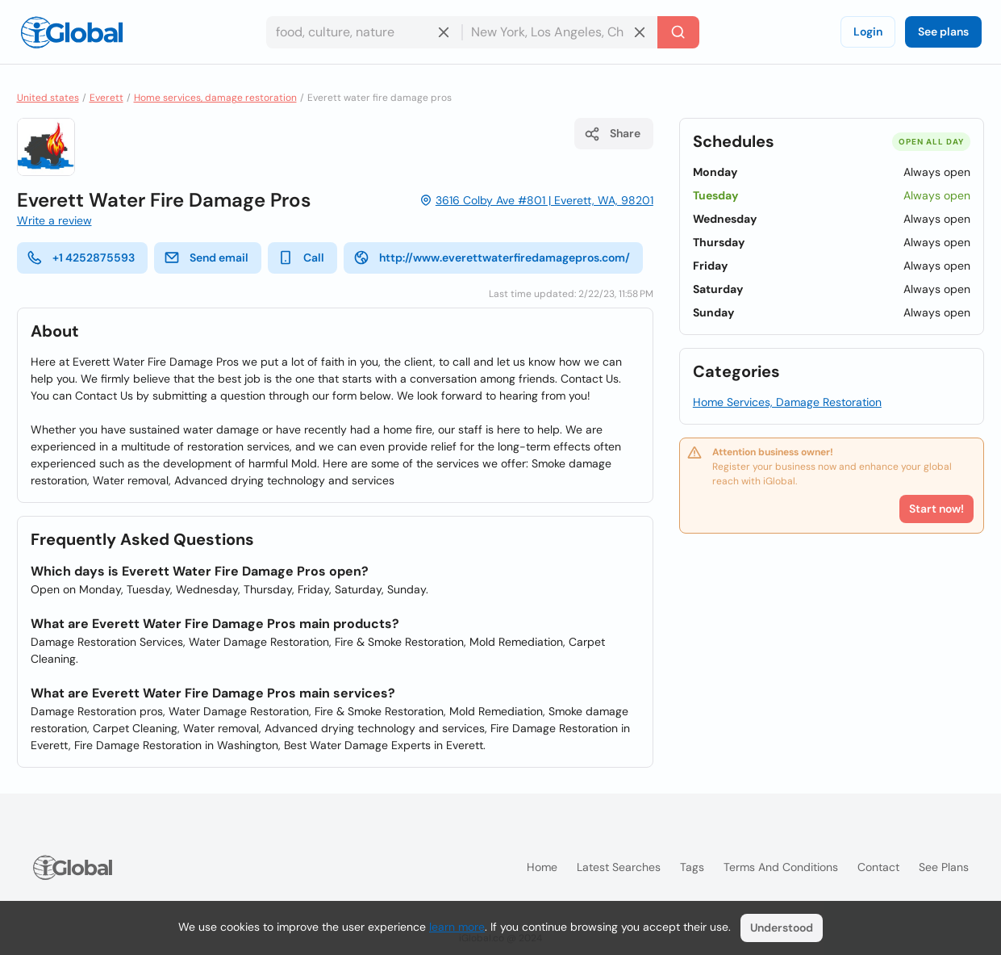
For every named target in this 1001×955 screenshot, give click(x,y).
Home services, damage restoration (215, 97)
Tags (692, 867)
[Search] (678, 32)
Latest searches (619, 867)
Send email (206, 257)
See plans (943, 31)
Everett (106, 97)
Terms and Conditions (781, 867)
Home (542, 867)
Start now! (936, 508)
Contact (878, 867)
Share (612, 134)
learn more (457, 926)
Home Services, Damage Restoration (787, 402)
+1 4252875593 (81, 257)
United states (48, 97)
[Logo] (71, 32)
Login (867, 31)
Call (300, 257)
